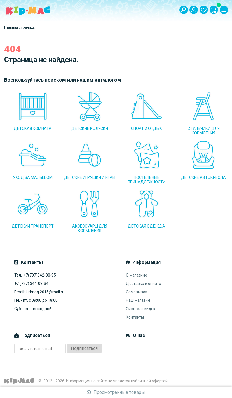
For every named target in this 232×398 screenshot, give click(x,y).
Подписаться (84, 348)
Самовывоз (136, 292)
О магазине (136, 275)
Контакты (135, 317)
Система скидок (140, 308)
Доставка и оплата (143, 283)
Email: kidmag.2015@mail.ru (39, 292)
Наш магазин (138, 300)
